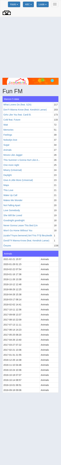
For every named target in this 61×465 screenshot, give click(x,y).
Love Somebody (11, 210)
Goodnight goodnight (14, 220)
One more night (11, 165)
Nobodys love (10, 140)
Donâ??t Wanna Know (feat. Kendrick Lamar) (26, 240)
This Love (8, 190)
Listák (43, 4)
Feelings (7, 135)
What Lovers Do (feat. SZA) (17, 104)
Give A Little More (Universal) (18, 180)
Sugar (6, 145)
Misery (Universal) (12, 170)
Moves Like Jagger (13, 155)
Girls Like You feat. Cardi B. (17, 114)
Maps (6, 185)
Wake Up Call (10, 195)
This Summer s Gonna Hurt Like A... (21, 160)
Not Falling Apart (11, 205)
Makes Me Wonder (12, 200)
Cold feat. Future (11, 119)
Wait (5, 124)
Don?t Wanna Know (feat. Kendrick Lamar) (25, 109)
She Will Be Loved (12, 215)
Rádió (14, 4)
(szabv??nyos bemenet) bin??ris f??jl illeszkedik (27, 235)
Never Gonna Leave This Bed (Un (20, 225)
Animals (7, 150)
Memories (8, 129)
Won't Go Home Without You (17, 230)
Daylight (7, 175)
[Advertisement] (30, 47)
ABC (28, 4)
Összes (7, 245)
